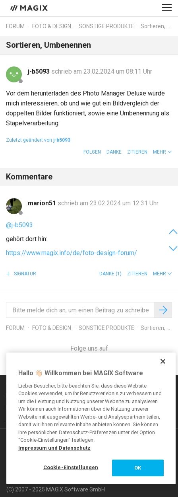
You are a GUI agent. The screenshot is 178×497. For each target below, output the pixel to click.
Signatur (24, 274)
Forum (15, 26)
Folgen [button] (92, 152)
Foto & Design (51, 26)
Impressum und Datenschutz (54, 448)
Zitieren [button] (137, 152)
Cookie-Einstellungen (71, 467)
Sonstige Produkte (106, 26)
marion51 (43, 203)
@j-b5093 (19, 225)
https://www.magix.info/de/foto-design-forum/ (71, 253)
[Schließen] (163, 361)
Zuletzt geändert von (38, 140)
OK (137, 468)
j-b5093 (39, 71)
